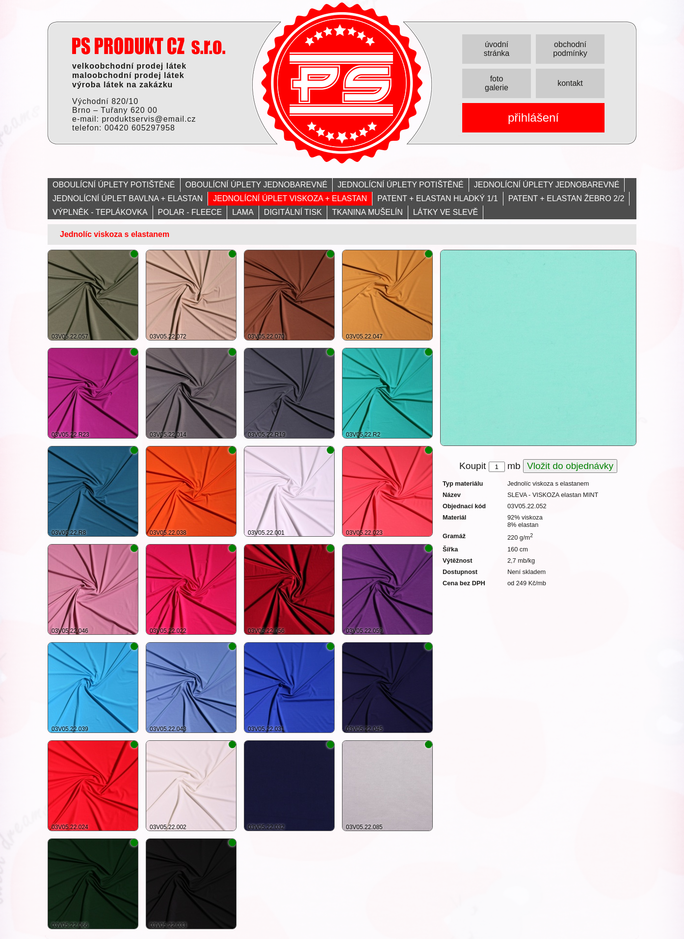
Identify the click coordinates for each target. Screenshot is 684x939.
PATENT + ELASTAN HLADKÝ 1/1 (437, 198)
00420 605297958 (140, 128)
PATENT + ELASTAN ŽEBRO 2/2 (566, 198)
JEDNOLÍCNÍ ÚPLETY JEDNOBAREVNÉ (547, 185)
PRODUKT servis (148, 45)
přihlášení (533, 117)
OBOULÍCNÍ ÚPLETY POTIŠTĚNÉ (114, 185)
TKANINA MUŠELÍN (367, 212)
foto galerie (496, 83)
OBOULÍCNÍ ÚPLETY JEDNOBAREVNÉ (256, 185)
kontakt (570, 83)
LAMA (243, 212)
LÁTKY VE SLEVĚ (445, 212)
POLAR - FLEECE (190, 212)
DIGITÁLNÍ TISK (293, 212)
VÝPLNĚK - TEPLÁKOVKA (100, 212)
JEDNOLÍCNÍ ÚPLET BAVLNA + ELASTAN (128, 198)
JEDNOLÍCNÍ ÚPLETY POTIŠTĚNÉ (401, 185)
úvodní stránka (496, 48)
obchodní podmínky (570, 48)
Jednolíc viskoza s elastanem (114, 234)
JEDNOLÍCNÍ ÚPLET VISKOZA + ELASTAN (290, 198)
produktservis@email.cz (149, 119)
